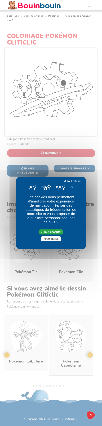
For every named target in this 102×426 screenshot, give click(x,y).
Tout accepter (51, 231)
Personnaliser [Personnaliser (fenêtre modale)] (51, 238)
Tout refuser (73, 181)
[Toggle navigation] (90, 5)
